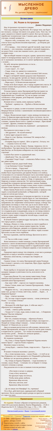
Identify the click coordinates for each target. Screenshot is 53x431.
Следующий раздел (38, 411)
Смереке (15, 429)
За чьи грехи (26, 18)
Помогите (26, 416)
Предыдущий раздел (15, 411)
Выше (27, 411)
